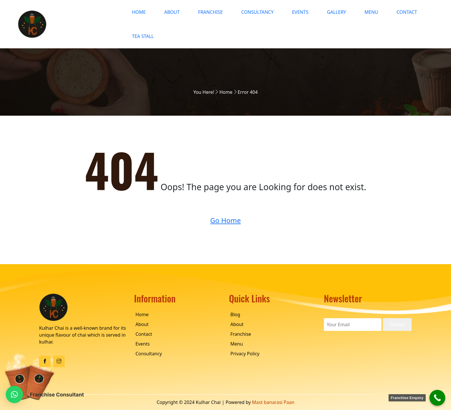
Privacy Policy (244, 353)
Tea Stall (143, 36)
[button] (14, 394)
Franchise (210, 12)
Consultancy (257, 12)
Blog (235, 314)
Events (300, 12)
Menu (371, 12)
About (172, 12)
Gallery (336, 12)
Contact (407, 12)
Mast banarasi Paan (273, 402)
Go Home (225, 220)
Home (139, 12)
